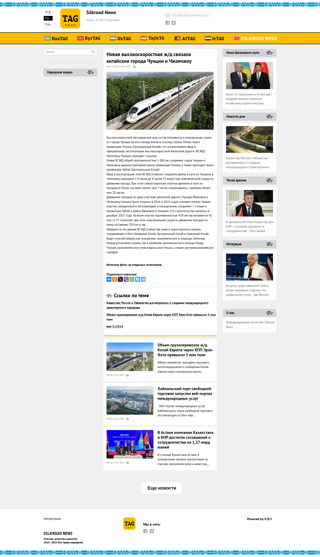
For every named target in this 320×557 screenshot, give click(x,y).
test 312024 (115, 326)
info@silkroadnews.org (190, 15)
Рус (47, 18)
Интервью (233, 244)
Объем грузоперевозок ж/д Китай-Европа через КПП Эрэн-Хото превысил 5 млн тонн (185, 349)
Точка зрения (236, 180)
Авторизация (52, 519)
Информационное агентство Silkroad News (250, 324)
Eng (47, 24)
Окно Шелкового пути (242, 52)
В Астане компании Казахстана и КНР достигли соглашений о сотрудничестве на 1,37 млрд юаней (185, 440)
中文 (48, 12)
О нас (230, 313)
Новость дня (235, 116)
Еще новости (161, 488)
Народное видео (59, 72)
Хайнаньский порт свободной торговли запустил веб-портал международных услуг (185, 393)
